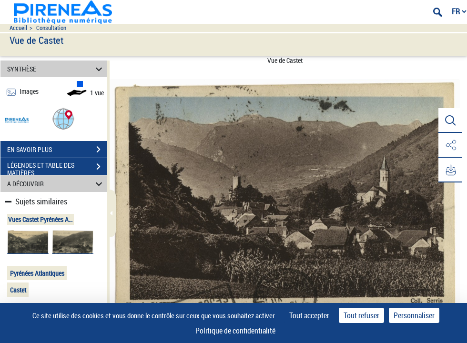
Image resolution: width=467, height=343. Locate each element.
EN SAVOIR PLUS (57, 149)
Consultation (51, 28)
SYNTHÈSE (56, 69)
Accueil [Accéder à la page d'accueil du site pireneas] (18, 28)
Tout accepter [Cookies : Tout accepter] (309, 315)
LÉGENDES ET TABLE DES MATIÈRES (57, 167)
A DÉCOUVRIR (56, 183)
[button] (63, 118)
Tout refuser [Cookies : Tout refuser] (361, 315)
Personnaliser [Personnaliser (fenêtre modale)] (414, 315)
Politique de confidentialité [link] (235, 330)
